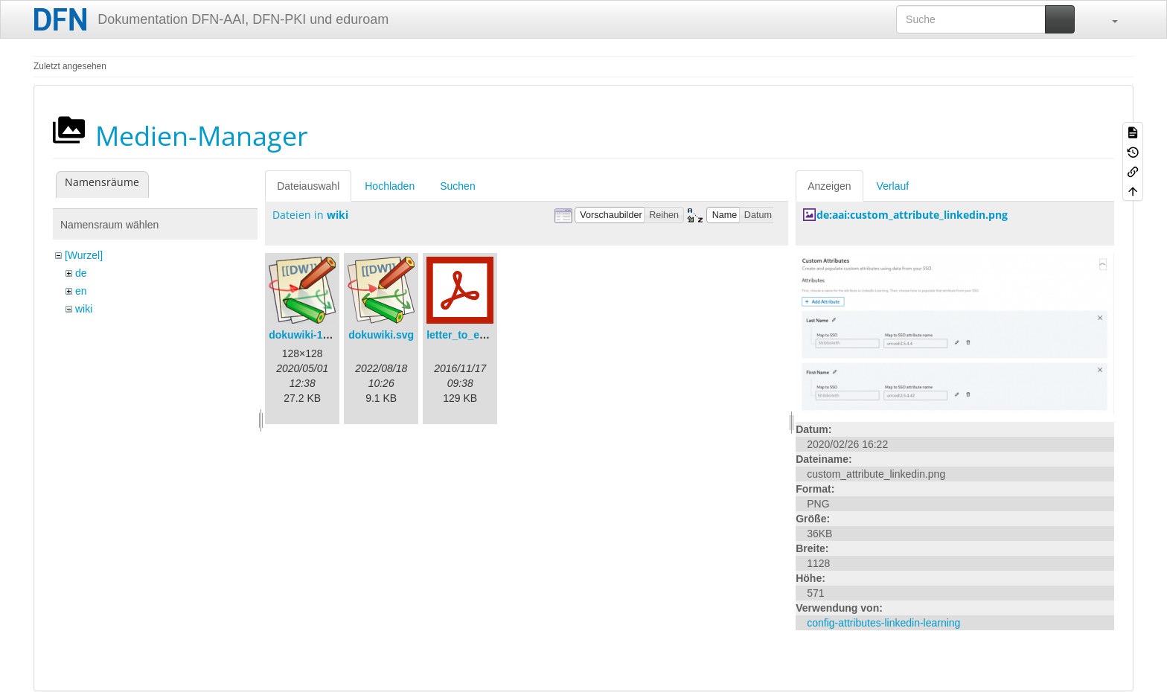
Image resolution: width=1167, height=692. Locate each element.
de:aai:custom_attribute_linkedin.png (912, 215)
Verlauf (893, 186)
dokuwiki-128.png (312, 335)
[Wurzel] (84, 255)
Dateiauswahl (308, 186)
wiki (83, 309)
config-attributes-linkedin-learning (883, 623)
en (81, 291)
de (81, 273)
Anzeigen (829, 186)
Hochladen (390, 186)
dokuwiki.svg (381, 335)
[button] (1107, 19)
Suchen (457, 186)
